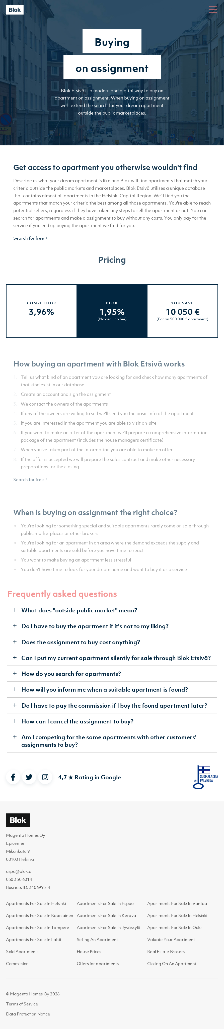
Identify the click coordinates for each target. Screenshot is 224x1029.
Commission (17, 963)
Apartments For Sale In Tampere (37, 927)
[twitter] (29, 777)
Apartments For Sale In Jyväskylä (108, 927)
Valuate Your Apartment (171, 939)
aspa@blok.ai (19, 871)
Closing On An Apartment (171, 963)
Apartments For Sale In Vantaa (177, 903)
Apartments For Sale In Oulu (174, 927)
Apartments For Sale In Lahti (33, 939)
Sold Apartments (22, 951)
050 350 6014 (19, 879)
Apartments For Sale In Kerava (106, 915)
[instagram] (45, 777)
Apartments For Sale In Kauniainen (39, 915)
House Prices (89, 951)
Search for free (30, 238)
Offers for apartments (98, 963)
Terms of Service (22, 1004)
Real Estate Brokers (165, 951)
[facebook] (13, 777)
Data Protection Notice (28, 1014)
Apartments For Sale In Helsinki (36, 903)
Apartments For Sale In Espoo (105, 903)
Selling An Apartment (97, 939)
